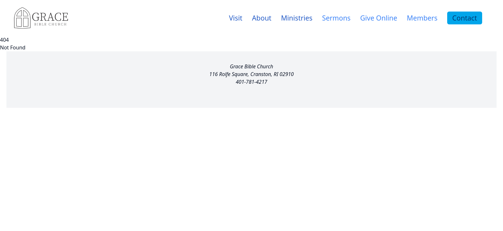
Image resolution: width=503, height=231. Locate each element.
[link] (236, 18)
